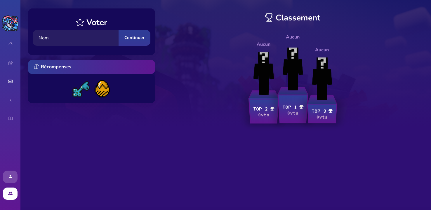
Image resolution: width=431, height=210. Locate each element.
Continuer (134, 38)
